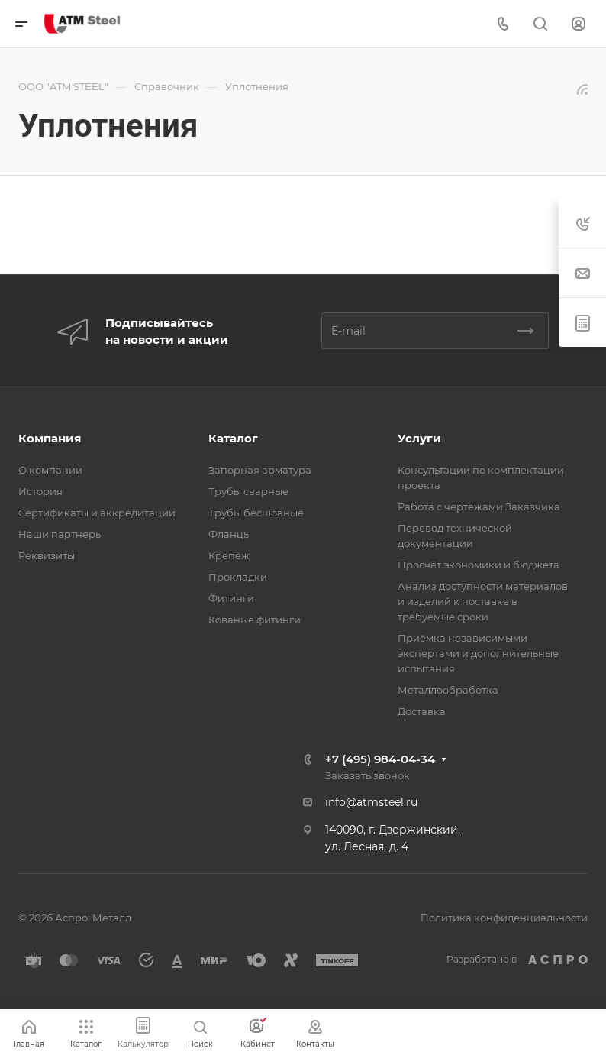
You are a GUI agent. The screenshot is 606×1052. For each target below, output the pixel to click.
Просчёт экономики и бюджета (478, 564)
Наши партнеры (60, 534)
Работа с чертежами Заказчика (479, 506)
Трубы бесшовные (256, 513)
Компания (49, 438)
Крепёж (229, 555)
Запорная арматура (259, 470)
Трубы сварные (248, 491)
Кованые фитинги (254, 619)
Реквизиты (46, 555)
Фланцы (229, 534)
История (40, 491)
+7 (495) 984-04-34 (380, 759)
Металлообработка (448, 690)
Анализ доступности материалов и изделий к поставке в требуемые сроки (483, 601)
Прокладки (237, 577)
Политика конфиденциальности (504, 917)
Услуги (419, 438)
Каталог (233, 438)
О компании (50, 470)
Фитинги (231, 598)
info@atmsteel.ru (371, 802)
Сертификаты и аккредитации (97, 513)
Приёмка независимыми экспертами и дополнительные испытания (478, 653)
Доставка (422, 711)
